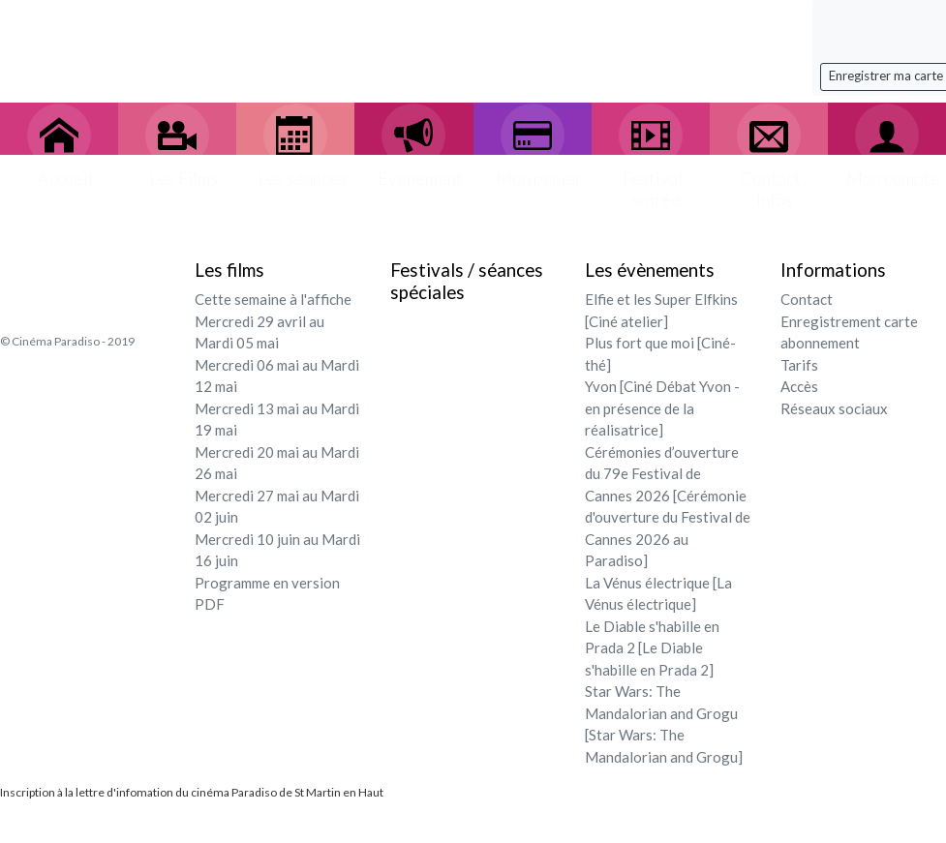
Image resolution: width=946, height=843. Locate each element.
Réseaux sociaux (834, 408)
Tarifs (799, 365)
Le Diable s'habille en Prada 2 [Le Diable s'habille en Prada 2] (652, 647)
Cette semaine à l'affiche (273, 299)
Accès (799, 386)
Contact (806, 299)
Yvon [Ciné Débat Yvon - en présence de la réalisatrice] (662, 407)
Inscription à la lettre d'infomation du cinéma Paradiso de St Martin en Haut (191, 792)
